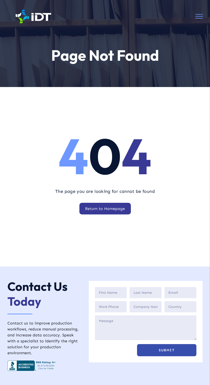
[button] (166, 350)
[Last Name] (146, 292)
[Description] (145, 327)
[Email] (180, 292)
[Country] (180, 306)
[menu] (199, 16)
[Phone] (111, 306)
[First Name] (111, 292)
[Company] (146, 306)
